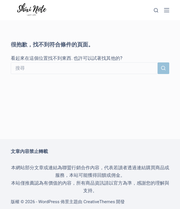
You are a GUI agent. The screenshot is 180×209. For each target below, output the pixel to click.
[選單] (166, 10)
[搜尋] (156, 10)
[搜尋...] (84, 68)
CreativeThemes (99, 201)
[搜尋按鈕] (163, 68)
